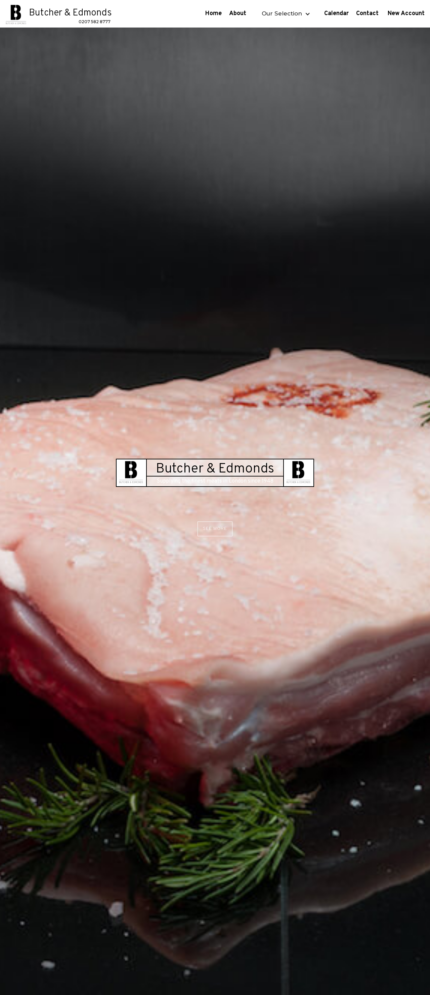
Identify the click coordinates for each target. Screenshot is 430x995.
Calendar (336, 13)
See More (215, 529)
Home (213, 13)
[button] (285, 13)
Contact (368, 13)
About (238, 13)
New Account (407, 13)
